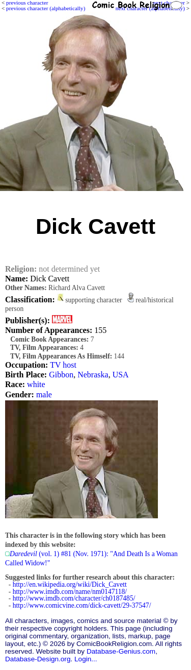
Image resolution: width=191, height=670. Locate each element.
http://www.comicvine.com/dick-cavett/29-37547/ (82, 605)
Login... (85, 659)
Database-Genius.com (121, 651)
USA (121, 374)
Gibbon (61, 374)
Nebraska (92, 374)
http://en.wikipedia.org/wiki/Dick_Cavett (70, 584)
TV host (63, 365)
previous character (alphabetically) (45, 8)
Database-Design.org (37, 659)
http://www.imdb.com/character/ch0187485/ (74, 598)
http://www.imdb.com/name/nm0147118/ (70, 591)
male (44, 394)
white (36, 384)
